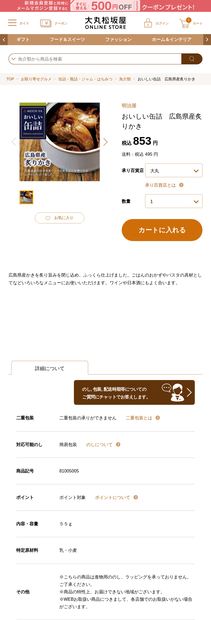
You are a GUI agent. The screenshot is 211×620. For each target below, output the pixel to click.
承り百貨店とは (161, 185)
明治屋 (129, 105)
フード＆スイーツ (67, 39)
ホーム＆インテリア (171, 39)
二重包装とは (139, 418)
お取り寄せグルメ (36, 79)
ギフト (23, 39)
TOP (10, 79)
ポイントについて (113, 497)
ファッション (118, 39)
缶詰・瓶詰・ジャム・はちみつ (85, 79)
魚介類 (125, 79)
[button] (105, 142)
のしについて (100, 444)
